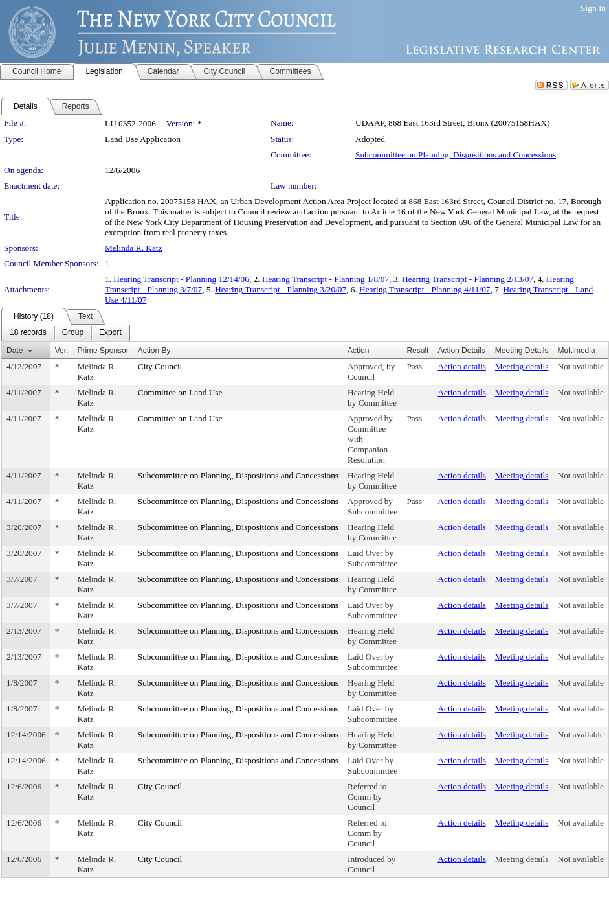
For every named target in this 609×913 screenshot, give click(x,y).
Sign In (593, 8)
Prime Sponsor (102, 350)
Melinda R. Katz (133, 248)
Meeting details (522, 366)
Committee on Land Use (180, 392)
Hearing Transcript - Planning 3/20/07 (280, 289)
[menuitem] (28, 333)
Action (358, 350)
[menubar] (65, 333)
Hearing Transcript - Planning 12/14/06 (181, 279)
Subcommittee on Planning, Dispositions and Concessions (455, 154)
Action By (154, 350)
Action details (461, 366)
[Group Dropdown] (72, 333)
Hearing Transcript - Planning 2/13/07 (467, 279)
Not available (581, 366)
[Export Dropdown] (110, 333)
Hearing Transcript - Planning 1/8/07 (325, 279)
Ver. (62, 350)
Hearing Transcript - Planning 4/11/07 (424, 289)
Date (14, 350)
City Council (160, 366)
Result (417, 350)
